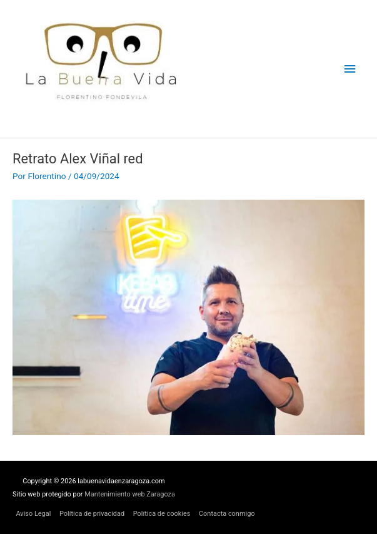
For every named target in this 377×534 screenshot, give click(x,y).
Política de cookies (162, 514)
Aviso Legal (33, 514)
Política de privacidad (91, 514)
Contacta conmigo (227, 514)
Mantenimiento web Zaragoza (129, 494)
